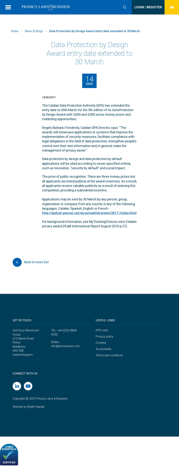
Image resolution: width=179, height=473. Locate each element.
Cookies (101, 342)
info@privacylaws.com (65, 346)
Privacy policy (104, 336)
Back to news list (31, 262)
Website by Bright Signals (28, 406)
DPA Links (102, 330)
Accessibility (103, 349)
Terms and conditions (109, 355)
